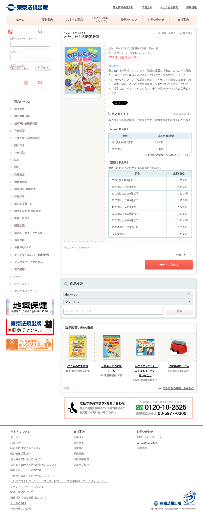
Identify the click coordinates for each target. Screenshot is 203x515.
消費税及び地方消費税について (28, 497)
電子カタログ (129, 19)
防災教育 (188, 33)
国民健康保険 (22, 116)
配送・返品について (22, 492)
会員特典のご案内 (20, 508)
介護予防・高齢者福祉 (27, 138)
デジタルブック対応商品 (28, 262)
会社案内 (183, 19)
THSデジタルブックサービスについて (32, 475)
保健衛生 (19, 108)
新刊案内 (47, 19)
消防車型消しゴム (179, 366)
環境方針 (147, 7)
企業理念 (79, 437)
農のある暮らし (23, 203)
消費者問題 (20, 181)
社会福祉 (19, 152)
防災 (16, 159)
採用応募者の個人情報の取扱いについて (33, 464)
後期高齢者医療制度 (25, 123)
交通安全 (19, 174)
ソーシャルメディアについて (27, 486)
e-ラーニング (22, 283)
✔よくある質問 (169, 7)
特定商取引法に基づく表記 (25, 448)
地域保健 (19, 240)
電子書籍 (19, 269)
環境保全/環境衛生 (25, 189)
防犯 (16, 167)
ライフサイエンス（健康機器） (32, 254)
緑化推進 (19, 196)
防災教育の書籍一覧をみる (178, 388)
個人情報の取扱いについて (25, 459)
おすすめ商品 (74, 19)
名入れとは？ (184, 114)
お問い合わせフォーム (149, 437)
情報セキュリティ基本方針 (25, 470)
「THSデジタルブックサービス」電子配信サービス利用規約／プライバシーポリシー (59, 481)
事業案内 (79, 453)
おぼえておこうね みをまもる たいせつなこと (146, 371)
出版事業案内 (81, 459)
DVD (17, 276)
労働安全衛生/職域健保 (27, 211)
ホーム (20, 19)
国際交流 (19, 225)
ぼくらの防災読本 (77, 366)
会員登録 (47, 31)
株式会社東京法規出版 (27, 7)
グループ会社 (81, 464)
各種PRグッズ (22, 247)
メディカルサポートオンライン (101, 19)
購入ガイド (18, 90)
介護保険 (19, 130)
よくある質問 (18, 503)
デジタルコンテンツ (25, 291)
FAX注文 (42, 90)
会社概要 (79, 442)
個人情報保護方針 (123, 7)
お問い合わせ (156, 19)
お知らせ (15, 442)
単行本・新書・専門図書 (28, 232)
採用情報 (191, 7)
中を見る (47, 82)
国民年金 (19, 145)
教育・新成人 (169, 33)
